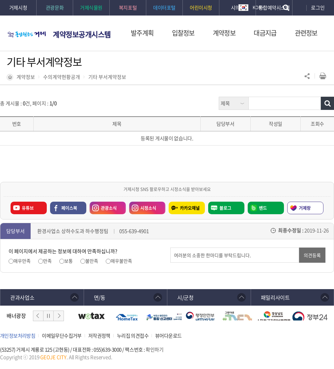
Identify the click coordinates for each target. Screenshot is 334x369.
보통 (68, 261)
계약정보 (25, 77)
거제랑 (305, 208)
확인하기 (154, 349)
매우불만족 (121, 261)
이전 (38, 316)
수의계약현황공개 (61, 77)
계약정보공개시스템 (82, 34)
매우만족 (22, 261)
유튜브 (28, 208)
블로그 (225, 208)
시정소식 (142, 206)
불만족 (91, 261)
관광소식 (103, 206)
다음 (58, 316)
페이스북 (69, 208)
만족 (47, 261)
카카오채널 (190, 208)
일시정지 (48, 316)
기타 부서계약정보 (107, 77)
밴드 (263, 208)
